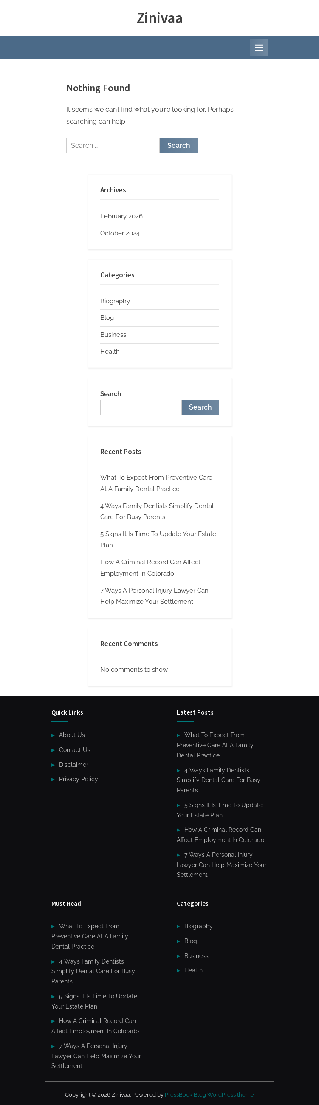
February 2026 (121, 216)
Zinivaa (160, 17)
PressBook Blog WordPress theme (209, 1094)
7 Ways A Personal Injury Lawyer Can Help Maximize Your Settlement (221, 865)
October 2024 (120, 233)
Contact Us (74, 749)
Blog (107, 318)
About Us (72, 735)
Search (110, 394)
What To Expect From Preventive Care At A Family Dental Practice (215, 745)
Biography (115, 301)
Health (110, 352)
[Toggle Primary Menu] (259, 47)
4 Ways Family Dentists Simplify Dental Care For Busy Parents (218, 780)
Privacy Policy (78, 779)
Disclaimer (73, 764)
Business (113, 335)
